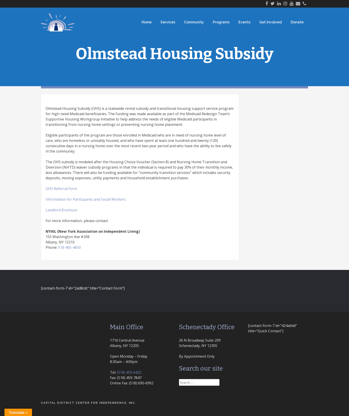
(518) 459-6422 (129, 372)
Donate (297, 22)
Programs (221, 22)
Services (167, 22)
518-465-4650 (69, 247)
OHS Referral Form (61, 188)
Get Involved (270, 22)
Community (194, 22)
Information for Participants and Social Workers (86, 199)
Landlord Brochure (61, 210)
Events (244, 22)
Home (147, 22)
